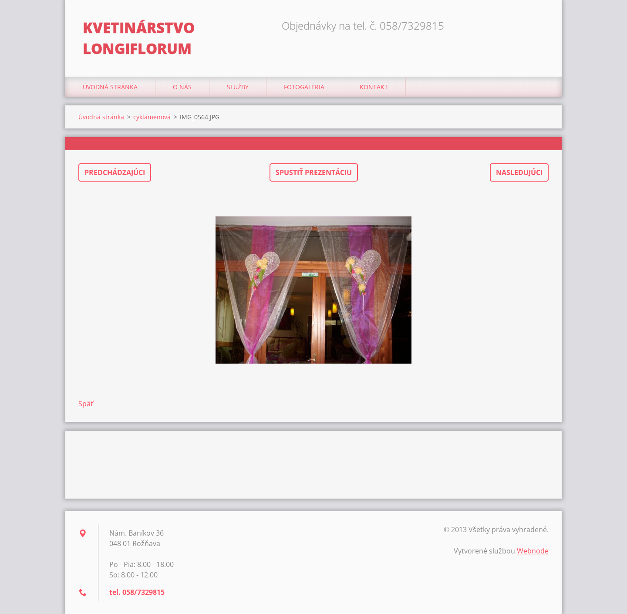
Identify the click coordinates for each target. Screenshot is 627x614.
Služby (238, 87)
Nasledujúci (519, 172)
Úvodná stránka (110, 87)
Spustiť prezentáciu (314, 172)
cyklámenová (152, 117)
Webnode (533, 551)
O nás (182, 87)
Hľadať (539, 25)
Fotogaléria (304, 87)
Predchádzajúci (114, 172)
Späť (85, 403)
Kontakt (374, 87)
